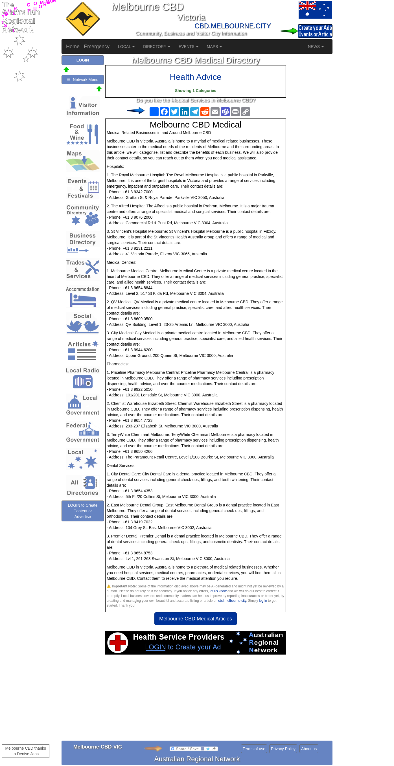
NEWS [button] (316, 46)
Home (73, 46)
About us (309, 749)
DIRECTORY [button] (156, 46)
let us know (218, 591)
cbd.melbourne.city (232, 601)
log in (263, 601)
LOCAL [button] (126, 46)
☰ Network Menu (82, 79)
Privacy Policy (283, 749)
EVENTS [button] (188, 46)
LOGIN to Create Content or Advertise (82, 511)
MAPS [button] (214, 46)
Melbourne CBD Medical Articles (195, 619)
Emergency (97, 46)
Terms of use (254, 749)
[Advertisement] (195, 699)
